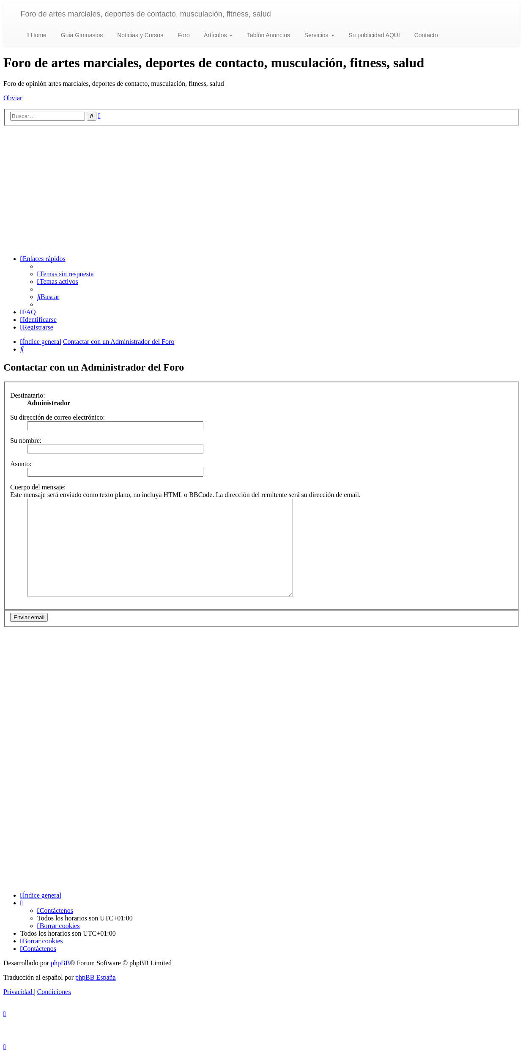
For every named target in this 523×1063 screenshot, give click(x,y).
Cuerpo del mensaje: (38, 487)
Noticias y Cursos (139, 35)
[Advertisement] (261, 189)
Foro (183, 35)
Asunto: (21, 463)
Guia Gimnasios (81, 35)
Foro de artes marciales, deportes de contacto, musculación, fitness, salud (146, 14)
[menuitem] (65, 273)
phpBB (60, 971)
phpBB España (95, 986)
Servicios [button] (318, 35)
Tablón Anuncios (267, 35)
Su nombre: (25, 440)
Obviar (12, 98)
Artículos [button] (218, 35)
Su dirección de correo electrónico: (57, 417)
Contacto (425, 35)
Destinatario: (27, 395)
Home (37, 35)
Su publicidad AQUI (373, 35)
